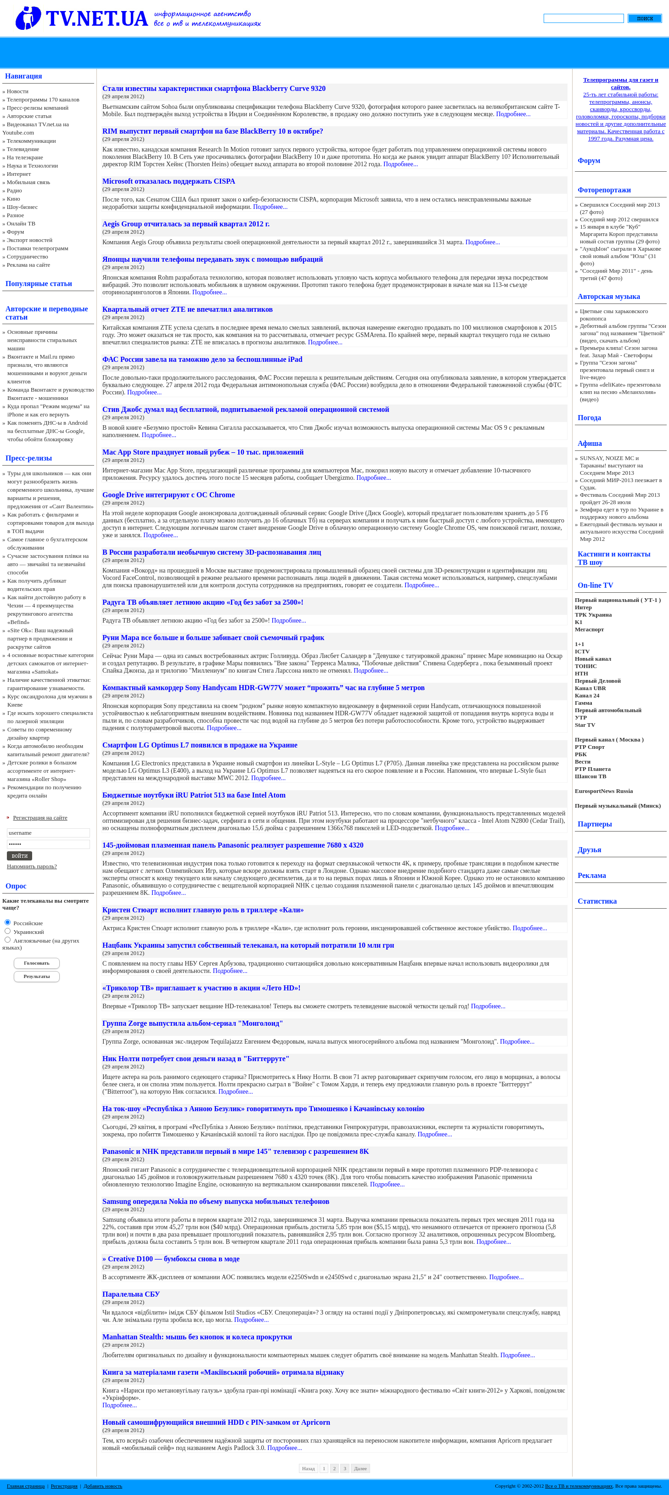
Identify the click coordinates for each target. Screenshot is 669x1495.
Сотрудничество (27, 256)
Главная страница (26, 1486)
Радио (14, 190)
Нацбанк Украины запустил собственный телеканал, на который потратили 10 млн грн (248, 945)
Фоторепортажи (604, 190)
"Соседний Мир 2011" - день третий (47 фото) (616, 274)
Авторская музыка (609, 296)
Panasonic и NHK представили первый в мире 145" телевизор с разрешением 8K (235, 1151)
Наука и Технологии (32, 165)
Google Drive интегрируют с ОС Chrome (168, 495)
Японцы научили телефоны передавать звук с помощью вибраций (212, 259)
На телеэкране (25, 157)
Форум (15, 231)
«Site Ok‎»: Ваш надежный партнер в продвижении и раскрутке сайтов (40, 638)
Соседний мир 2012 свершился (619, 219)
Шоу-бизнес (22, 206)
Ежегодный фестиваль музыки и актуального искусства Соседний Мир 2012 (621, 531)
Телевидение (23, 149)
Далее (360, 1468)
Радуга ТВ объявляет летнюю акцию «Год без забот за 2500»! (203, 602)
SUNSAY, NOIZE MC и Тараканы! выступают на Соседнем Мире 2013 (611, 465)
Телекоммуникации (31, 140)
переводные (68, 309)
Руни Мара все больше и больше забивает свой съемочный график (213, 637)
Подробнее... (513, 114)
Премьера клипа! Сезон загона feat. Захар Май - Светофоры (619, 351)
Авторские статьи (29, 115)
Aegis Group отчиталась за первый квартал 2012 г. (186, 224)
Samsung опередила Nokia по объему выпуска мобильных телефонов (215, 1201)
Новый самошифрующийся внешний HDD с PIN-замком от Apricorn (216, 1422)
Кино (13, 198)
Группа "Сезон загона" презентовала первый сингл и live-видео (617, 370)
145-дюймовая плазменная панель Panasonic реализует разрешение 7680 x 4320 (233, 845)
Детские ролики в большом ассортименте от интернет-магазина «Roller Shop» (42, 770)
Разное (15, 215)
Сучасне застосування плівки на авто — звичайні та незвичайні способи (48, 564)
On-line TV (595, 585)
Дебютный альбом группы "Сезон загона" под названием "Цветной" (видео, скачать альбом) (623, 333)
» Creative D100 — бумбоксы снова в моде (171, 1259)
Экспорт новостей (30, 239)
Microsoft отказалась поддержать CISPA (168, 181)
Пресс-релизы (29, 458)
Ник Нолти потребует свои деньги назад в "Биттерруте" (196, 1058)
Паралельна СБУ (131, 1294)
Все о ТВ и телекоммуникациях (579, 1486)
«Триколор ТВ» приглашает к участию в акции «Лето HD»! (201, 988)
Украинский (28, 931)
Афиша (590, 443)
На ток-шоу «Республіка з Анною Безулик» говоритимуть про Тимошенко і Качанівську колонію (263, 1109)
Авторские (23, 309)
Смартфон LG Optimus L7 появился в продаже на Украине (200, 745)
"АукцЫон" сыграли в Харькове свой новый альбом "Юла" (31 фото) (620, 256)
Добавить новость (103, 1486)
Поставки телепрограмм (37, 248)
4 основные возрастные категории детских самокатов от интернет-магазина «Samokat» (50, 663)
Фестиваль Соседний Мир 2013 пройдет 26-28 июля (620, 498)
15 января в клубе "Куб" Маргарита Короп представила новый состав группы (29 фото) (620, 234)
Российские (27, 923)
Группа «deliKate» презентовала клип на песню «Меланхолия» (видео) (620, 392)
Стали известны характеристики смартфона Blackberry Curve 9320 (214, 88)
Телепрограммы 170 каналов (43, 99)
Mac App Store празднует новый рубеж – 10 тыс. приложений (203, 452)
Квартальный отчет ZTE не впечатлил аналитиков (187, 309)
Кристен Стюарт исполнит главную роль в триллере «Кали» (203, 910)
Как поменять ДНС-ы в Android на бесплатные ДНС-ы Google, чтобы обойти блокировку (47, 431)
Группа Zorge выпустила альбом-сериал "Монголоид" (192, 1023)
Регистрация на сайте (40, 817)
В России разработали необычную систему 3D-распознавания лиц (211, 552)
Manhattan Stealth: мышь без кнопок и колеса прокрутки (197, 1337)
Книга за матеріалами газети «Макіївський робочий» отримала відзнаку (223, 1372)
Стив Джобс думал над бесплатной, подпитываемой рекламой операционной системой (245, 409)
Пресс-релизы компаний (37, 107)
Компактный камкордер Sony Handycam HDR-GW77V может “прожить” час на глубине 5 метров (263, 687)
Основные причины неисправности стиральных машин (42, 340)
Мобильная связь (28, 182)
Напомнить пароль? (32, 866)
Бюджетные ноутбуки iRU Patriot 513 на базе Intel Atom (194, 795)
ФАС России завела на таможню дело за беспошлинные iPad (202, 359)
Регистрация (64, 1486)
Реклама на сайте (29, 264)
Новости (17, 91)
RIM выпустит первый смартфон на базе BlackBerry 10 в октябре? (212, 131)
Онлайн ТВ (21, 223)
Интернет (19, 173)
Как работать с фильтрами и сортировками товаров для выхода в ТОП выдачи (50, 522)
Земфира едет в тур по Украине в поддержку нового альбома (621, 513)
